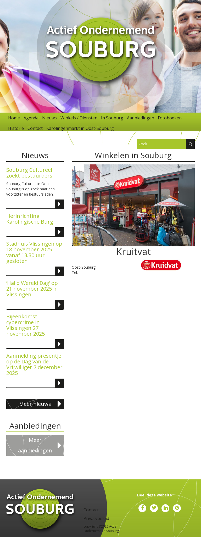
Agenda (31, 118)
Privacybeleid (96, 518)
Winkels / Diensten (78, 118)
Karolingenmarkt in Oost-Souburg (80, 128)
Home (14, 118)
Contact (35, 128)
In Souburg (112, 118)
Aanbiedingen (140, 118)
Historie (16, 128)
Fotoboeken (170, 118)
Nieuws (49, 118)
